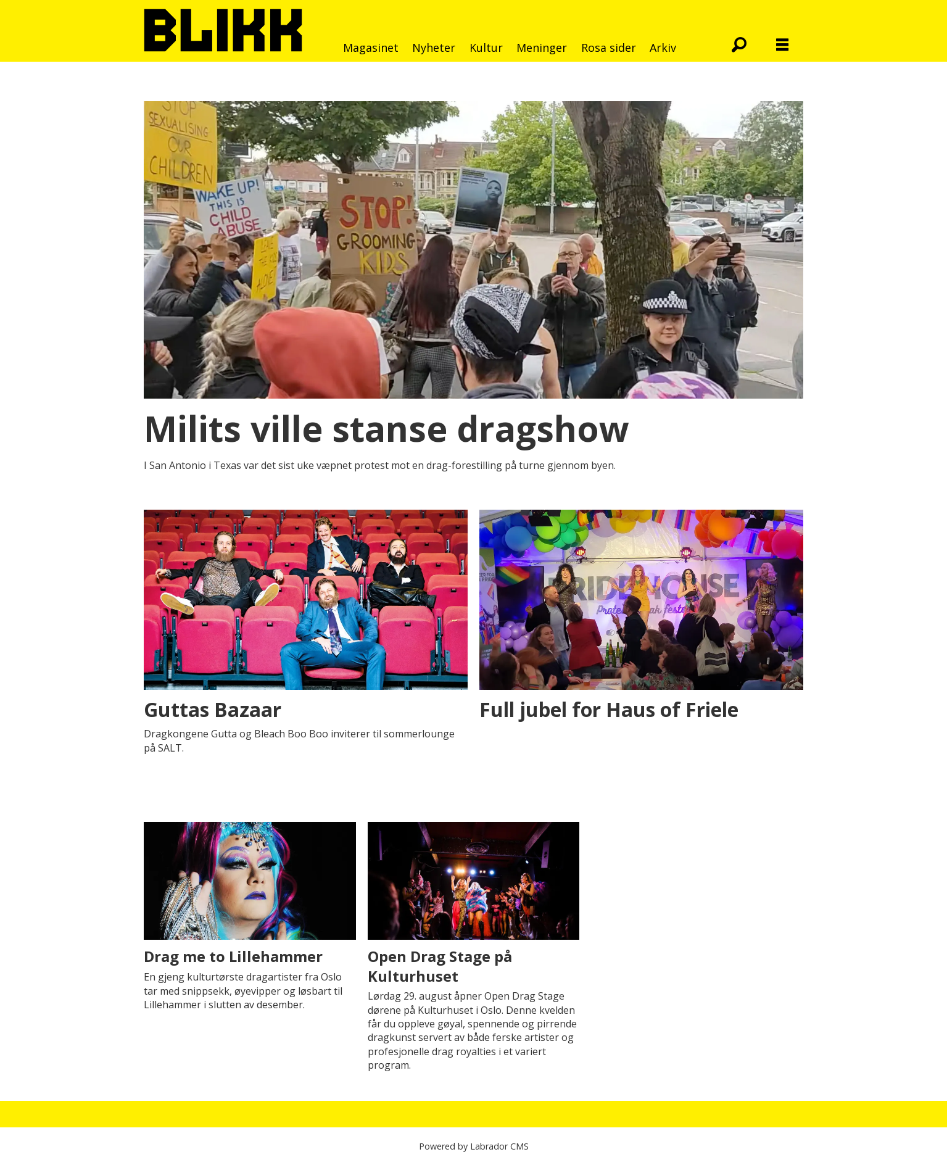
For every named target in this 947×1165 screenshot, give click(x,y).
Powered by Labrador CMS (474, 1146)
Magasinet (371, 47)
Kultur (486, 47)
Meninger (541, 47)
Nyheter (433, 47)
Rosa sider (608, 47)
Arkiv (663, 47)
